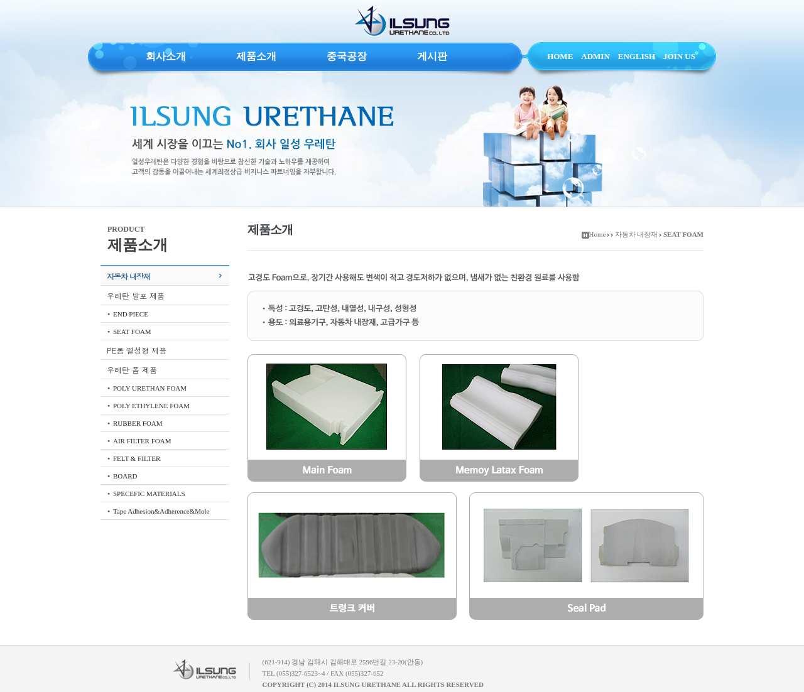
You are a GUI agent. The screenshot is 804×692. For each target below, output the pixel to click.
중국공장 (347, 56)
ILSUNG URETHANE (402, 21)
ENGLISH (636, 56)
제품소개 (256, 56)
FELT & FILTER (136, 458)
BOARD (125, 476)
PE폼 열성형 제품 (136, 350)
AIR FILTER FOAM (142, 441)
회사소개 (166, 56)
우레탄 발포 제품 (136, 295)
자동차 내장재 (128, 276)
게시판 (432, 56)
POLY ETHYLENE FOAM (151, 405)
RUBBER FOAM (138, 423)
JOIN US (679, 56)
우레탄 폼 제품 (132, 369)
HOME (560, 56)
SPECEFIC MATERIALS (149, 493)
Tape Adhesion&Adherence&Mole (161, 511)
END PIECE (130, 314)
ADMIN (595, 56)
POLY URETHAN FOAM (150, 388)
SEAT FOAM (132, 331)
